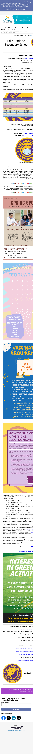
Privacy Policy (11, 730)
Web (28, 691)
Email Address (5, 702)
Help (24, 730)
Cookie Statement (20, 9)
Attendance (23, 691)
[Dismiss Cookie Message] (31, 1)
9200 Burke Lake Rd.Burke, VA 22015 (20, 689)
